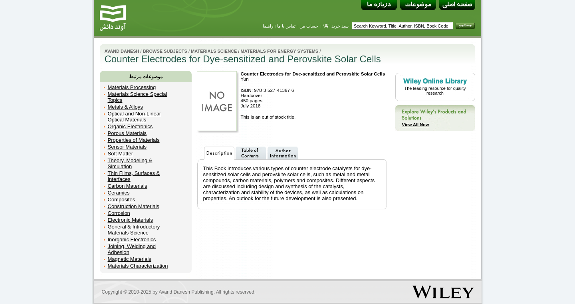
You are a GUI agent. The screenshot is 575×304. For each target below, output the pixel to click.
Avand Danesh (122, 51)
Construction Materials (133, 206)
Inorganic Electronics (132, 239)
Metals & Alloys (125, 107)
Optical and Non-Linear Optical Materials (134, 117)
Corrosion (119, 213)
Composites (121, 200)
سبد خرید (340, 26)
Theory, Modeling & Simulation (130, 163)
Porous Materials (127, 133)
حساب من (308, 26)
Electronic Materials (130, 220)
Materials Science (214, 51)
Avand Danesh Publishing (186, 292)
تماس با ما (286, 26)
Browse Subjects (165, 51)
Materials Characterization (138, 266)
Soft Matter (120, 154)
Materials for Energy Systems (280, 51)
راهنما (268, 26)
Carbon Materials (127, 186)
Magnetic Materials (129, 259)
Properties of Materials (134, 140)
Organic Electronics (130, 126)
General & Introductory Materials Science (134, 230)
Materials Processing (132, 87)
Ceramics (119, 193)
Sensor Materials (127, 147)
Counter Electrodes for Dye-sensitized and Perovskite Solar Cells (313, 73)
